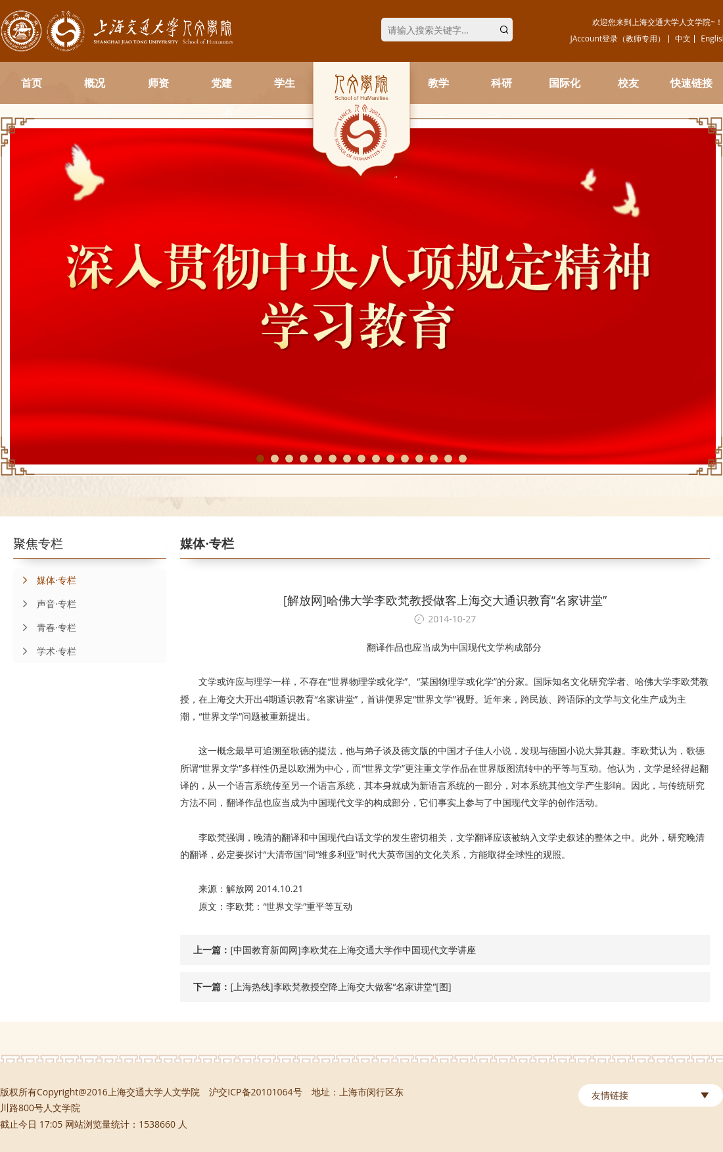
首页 (31, 83)
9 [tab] (376, 459)
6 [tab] (333, 459)
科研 (501, 83)
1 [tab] (260, 459)
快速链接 (691, 83)
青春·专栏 (44, 627)
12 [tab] (419, 459)
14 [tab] (448, 459)
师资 (158, 83)
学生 (284, 83)
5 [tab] (318, 459)
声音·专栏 (44, 604)
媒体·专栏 (44, 580)
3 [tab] (289, 459)
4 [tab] (304, 459)
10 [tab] (390, 459)
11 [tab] (405, 459)
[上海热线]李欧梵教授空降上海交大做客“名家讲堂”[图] (340, 986)
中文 (683, 38)
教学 (438, 83)
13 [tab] (434, 459)
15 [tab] (463, 459)
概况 (94, 83)
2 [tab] (275, 459)
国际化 (564, 83)
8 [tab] (361, 459)
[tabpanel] (361, 296)
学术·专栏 (44, 651)
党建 (221, 83)
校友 (628, 83)
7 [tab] (347, 459)
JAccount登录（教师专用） (618, 38)
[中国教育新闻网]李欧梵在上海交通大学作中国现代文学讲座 (352, 949)
